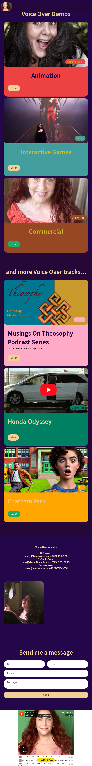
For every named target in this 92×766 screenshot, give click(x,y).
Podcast (79, 319)
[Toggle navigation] (86, 7)
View (13, 437)
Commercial (78, 217)
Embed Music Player (46, 760)
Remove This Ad (46, 763)
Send (46, 694)
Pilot (81, 487)
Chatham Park (26, 501)
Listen (14, 88)
